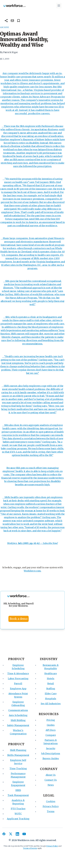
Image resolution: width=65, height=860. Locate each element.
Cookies (50, 801)
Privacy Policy (51, 806)
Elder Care (51, 693)
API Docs (51, 730)
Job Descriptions (50, 753)
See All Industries (51, 703)
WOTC (18, 813)
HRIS (18, 790)
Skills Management (18, 755)
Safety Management (18, 725)
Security (50, 748)
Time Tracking (18, 768)
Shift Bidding (18, 720)
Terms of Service (30, 848)
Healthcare (50, 673)
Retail (50, 683)
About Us (51, 774)
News (51, 785)
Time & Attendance (18, 673)
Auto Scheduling (18, 715)
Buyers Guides (51, 758)
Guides (51, 725)
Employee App (18, 688)
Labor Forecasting (18, 678)
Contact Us (51, 779)
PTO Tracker (18, 808)
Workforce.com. (32, 570)
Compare (50, 735)
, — (25, 543)
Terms (50, 811)
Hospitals (50, 698)
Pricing (50, 720)
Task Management (18, 795)
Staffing (50, 688)
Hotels (50, 678)
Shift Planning (18, 750)
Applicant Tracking (18, 818)
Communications (18, 710)
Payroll (18, 683)
